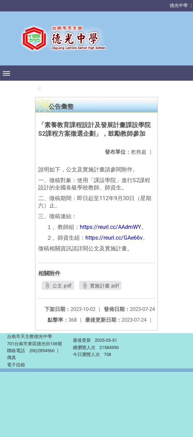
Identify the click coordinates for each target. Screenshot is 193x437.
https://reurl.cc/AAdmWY (110, 227)
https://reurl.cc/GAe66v (114, 237)
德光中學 (179, 5)
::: (39, 87)
